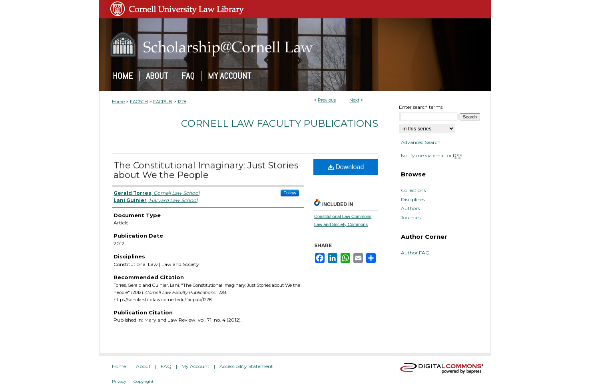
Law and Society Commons (341, 224)
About (143, 366)
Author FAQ (415, 253)
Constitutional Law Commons (342, 216)
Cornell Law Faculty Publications (279, 123)
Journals (411, 217)
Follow (289, 192)
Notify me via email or (431, 155)
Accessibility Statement (246, 366)
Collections (413, 190)
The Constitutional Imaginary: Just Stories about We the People (206, 170)
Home (118, 101)
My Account (195, 366)
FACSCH (139, 101)
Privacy (119, 381)
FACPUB (162, 101)
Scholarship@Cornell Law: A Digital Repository (295, 44)
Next (354, 100)
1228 (181, 101)
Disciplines (413, 199)
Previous (327, 100)
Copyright (143, 381)
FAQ (166, 366)
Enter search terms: (421, 107)
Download (346, 167)
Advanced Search (421, 142)
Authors (410, 208)
